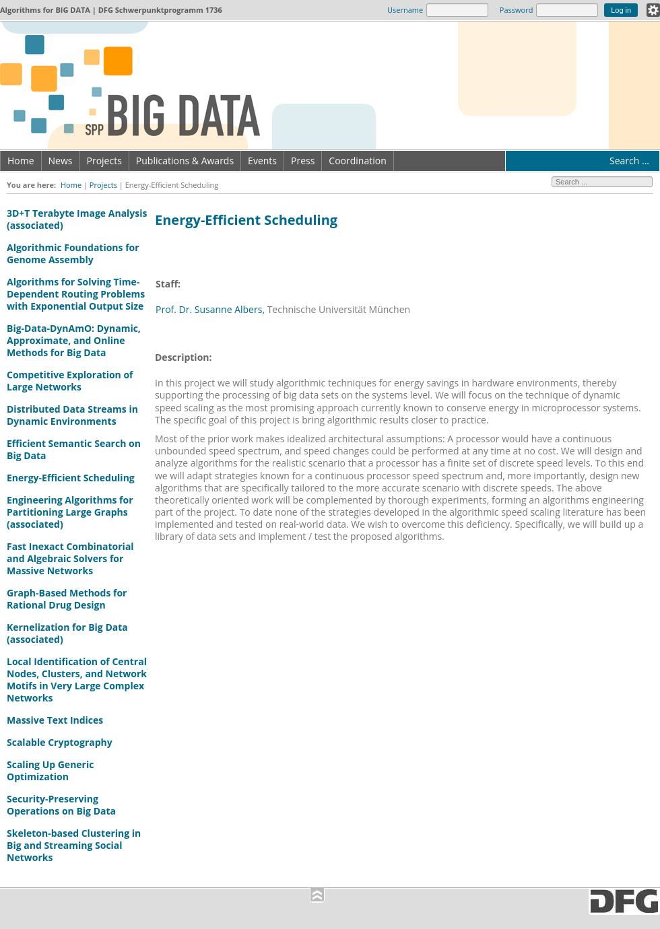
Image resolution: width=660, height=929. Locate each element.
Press (303, 160)
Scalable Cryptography (59, 742)
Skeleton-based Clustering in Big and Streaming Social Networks (74, 845)
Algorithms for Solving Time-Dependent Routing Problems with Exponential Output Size (76, 293)
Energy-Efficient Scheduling (71, 477)
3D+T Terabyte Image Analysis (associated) (77, 219)
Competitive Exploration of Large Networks (70, 380)
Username (405, 10)
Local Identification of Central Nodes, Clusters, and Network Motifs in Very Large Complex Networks (77, 679)
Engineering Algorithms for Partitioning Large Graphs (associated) (70, 511)
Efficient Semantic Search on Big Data (74, 449)
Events (262, 160)
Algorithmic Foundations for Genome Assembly (73, 253)
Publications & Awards (185, 160)
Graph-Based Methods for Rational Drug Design (67, 598)
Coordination (357, 160)
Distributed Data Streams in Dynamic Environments (72, 415)
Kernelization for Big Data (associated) (67, 633)
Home (20, 160)
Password (516, 10)
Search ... (629, 160)
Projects (104, 160)
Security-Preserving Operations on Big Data (61, 804)
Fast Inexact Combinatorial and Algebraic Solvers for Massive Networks (70, 558)
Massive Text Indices (55, 720)
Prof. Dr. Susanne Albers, (210, 309)
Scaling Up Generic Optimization (50, 770)
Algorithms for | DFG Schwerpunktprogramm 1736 (111, 10)
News (60, 160)
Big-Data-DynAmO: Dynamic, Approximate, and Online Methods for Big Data (74, 340)
